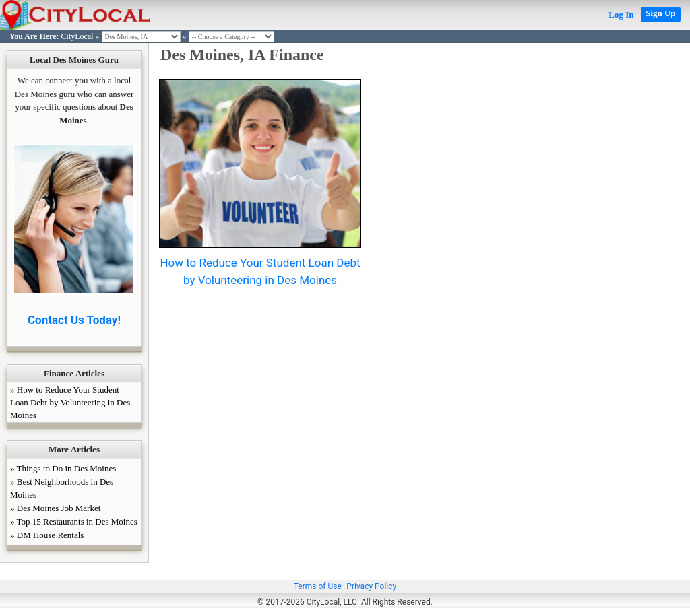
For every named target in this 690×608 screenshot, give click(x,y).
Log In (620, 14)
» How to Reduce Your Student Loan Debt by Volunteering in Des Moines (70, 402)
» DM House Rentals (47, 535)
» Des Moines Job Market (55, 508)
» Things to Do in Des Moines (63, 468)
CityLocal (77, 36)
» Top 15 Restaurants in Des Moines (73, 521)
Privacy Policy (371, 586)
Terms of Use (318, 586)
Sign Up (660, 13)
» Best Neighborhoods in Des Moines (61, 488)
